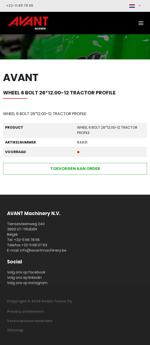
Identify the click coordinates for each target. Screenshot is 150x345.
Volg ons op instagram (27, 282)
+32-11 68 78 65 (19, 5)
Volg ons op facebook (26, 272)
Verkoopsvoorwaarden (30, 320)
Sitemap (15, 330)
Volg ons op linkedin (24, 277)
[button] (135, 6)
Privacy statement (25, 311)
